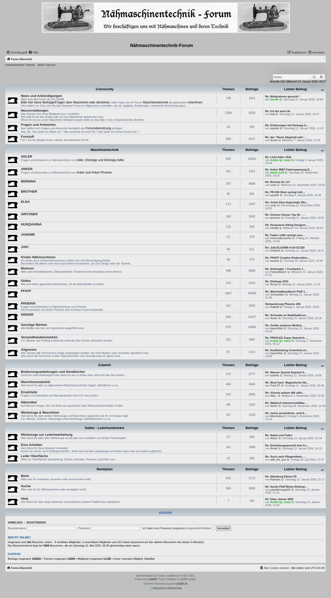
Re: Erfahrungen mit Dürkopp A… (287, 125)
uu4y (273, 184)
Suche (26, 486)
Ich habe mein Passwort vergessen (163, 528)
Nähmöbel (29, 402)
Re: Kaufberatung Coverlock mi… (287, 350)
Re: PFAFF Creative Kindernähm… (287, 257)
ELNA (25, 202)
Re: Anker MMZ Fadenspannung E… (288, 169)
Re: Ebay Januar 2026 (279, 499)
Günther (149, 558)
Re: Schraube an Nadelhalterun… (286, 315)
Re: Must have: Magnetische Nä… (287, 382)
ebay (24, 498)
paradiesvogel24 (280, 489)
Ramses (275, 479)
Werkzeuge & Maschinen (40, 412)
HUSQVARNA (31, 224)
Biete (25, 476)
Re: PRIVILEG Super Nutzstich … (286, 337)
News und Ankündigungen (41, 96)
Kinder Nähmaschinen (38, 257)
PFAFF (26, 291)
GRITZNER (29, 214)
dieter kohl (277, 172)
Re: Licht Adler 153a (278, 157)
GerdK (274, 99)
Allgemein (29, 349)
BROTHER (29, 191)
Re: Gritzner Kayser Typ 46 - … (285, 214)
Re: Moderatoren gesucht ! (282, 96)
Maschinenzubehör (35, 382)
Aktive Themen (47, 64)
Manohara (276, 416)
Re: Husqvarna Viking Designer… (287, 224)
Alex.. (273, 395)
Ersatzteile (29, 392)
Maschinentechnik (105, 150)
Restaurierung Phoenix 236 (282, 303)
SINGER (27, 314)
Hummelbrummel (280, 238)
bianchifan (276, 328)
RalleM (274, 306)
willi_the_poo (278, 459)
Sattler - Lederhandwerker (104, 428)
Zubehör (104, 365)
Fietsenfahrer (278, 271)
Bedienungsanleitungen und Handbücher (53, 372)
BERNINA (28, 181)
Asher (274, 318)
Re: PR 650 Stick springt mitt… (285, 192)
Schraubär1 (277, 294)
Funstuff (27, 136)
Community (105, 89)
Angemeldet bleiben (201, 528)
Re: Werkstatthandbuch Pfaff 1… (286, 291)
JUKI (24, 247)
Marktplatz (105, 469)
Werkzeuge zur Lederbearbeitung (47, 434)
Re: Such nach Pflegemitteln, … (285, 456)
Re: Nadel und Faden (278, 435)
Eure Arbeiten (31, 445)
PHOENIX (28, 303)
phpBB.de (181, 583)
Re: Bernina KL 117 (277, 181)
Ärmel (274, 140)
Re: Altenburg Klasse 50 (280, 476)
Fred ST (275, 385)
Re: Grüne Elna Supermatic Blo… (286, 202)
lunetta (274, 227)
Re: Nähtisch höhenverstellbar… (286, 402)
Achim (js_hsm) (280, 160)
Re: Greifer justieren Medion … (285, 325)
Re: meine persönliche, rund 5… (286, 413)
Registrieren (36, 522)
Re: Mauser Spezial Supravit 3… (286, 372)
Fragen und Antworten (38, 125)
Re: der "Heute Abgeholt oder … (286, 137)
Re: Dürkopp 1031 (277, 281)
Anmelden (15, 522)
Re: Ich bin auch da (277, 111)
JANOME (28, 234)
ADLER (26, 156)
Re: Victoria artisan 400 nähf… (285, 392)
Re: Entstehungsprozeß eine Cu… (287, 445)
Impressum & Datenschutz (165, 588)
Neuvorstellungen (34, 110)
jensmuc (275, 217)
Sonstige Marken (34, 325)
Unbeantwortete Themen (20, 64)
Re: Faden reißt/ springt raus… (285, 235)
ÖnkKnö (275, 250)
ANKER (27, 169)
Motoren (27, 268)
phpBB (152, 579)
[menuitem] (33, 52)
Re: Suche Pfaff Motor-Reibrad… (286, 486)
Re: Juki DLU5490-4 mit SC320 (285, 247)
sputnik (274, 128)
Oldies (26, 281)
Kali (272, 114)
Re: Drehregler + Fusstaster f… (285, 268)
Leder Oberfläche (34, 456)
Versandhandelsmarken (39, 337)
